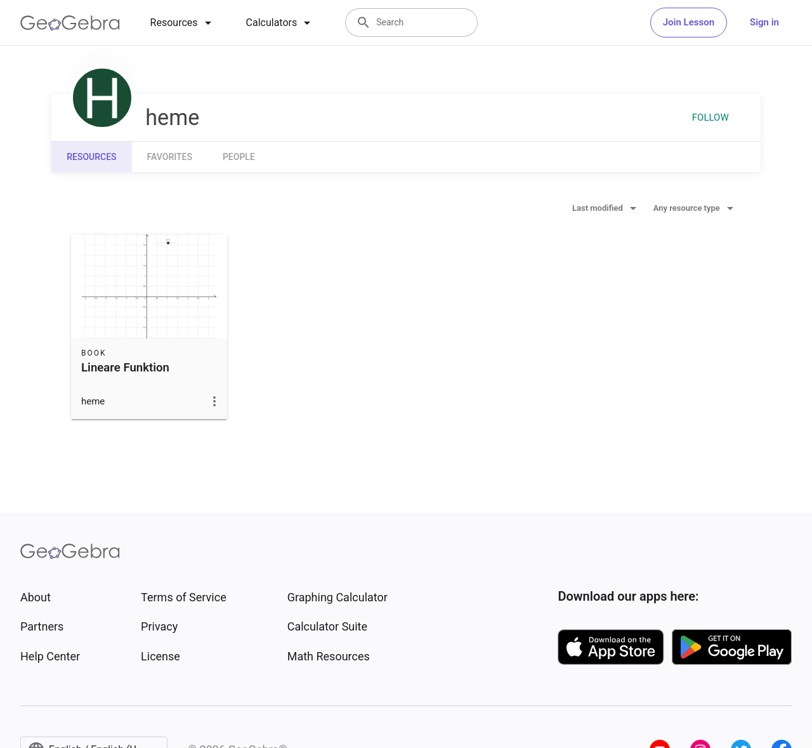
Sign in (764, 22)
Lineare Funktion (125, 368)
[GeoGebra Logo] (70, 22)
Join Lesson (688, 22)
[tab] (183, 22)
